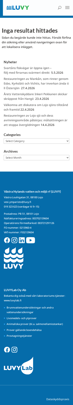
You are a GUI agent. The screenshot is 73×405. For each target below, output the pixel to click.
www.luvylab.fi (12, 300)
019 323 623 (10, 206)
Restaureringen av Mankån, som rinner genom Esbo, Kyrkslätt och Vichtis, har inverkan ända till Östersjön (36, 83)
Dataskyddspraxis (57, 399)
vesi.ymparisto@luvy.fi (17, 202)
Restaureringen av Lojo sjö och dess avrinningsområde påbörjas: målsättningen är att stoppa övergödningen (35, 120)
